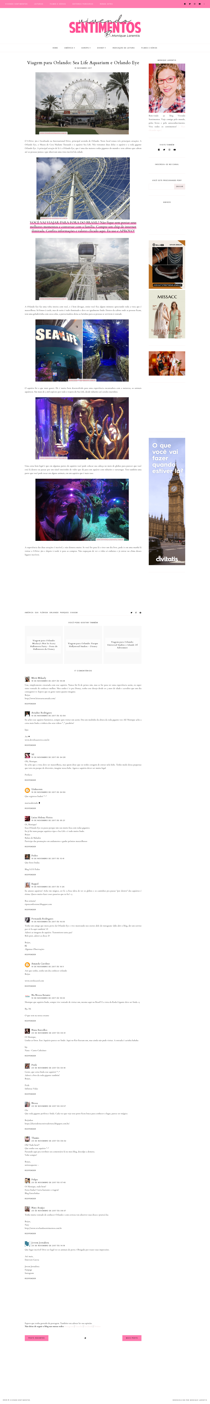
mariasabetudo (31, 803)
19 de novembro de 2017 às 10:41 (48, 858)
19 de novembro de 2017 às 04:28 (49, 757)
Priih (34, 1064)
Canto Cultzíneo (38, 1050)
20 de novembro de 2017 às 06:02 (49, 1141)
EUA (37, 613)
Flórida (44, 613)
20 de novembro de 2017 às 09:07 (49, 1211)
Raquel (35, 883)
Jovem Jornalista (40, 1242)
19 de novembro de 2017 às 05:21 (48, 820)
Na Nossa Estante (41, 995)
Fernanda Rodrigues (42, 918)
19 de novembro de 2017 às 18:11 (48, 967)
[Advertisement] (167, 407)
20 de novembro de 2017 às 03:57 (49, 1106)
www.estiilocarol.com (34, 980)
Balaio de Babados (33, 838)
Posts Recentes (36, 1338)
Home (55, 48)
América (68, 48)
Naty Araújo (38, 1207)
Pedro (35, 855)
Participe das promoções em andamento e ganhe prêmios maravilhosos (56, 841)
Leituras (38, 4)
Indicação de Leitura (123, 48)
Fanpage (28, 1269)
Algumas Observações (34, 949)
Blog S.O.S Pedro (32, 869)
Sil (33, 754)
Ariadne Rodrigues (42, 712)
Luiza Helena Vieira (42, 817)
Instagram (29, 1273)
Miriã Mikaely (39, 678)
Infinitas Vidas (31, 1088)
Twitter (97, 1326)
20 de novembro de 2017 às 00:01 (49, 1033)
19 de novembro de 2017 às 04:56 (49, 792)
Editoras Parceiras (82, 4)
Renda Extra (106, 4)
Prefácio (28, 774)
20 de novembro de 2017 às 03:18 (49, 1068)
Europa (85, 48)
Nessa (35, 1103)
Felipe (35, 1179)
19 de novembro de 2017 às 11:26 (48, 887)
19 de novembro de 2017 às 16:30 (48, 922)
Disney (100, 48)
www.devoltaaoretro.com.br (37, 740)
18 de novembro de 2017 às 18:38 (48, 681)
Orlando (54, 613)
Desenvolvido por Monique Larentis (190, 1400)
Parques (64, 613)
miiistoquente (31, 1165)
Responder (30, 704)
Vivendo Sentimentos (16, 4)
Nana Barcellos (39, 1030)
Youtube (78, 1326)
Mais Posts (132, 1338)
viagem (74, 613)
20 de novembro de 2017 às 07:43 (49, 1182)
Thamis (35, 1137)
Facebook (88, 1326)
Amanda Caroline (41, 963)
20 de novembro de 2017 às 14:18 (48, 1246)
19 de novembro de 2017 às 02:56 (49, 716)
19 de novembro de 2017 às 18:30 (48, 998)
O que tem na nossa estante (37, 1015)
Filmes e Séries (58, 4)
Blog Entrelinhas (32, 1193)
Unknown (37, 789)
